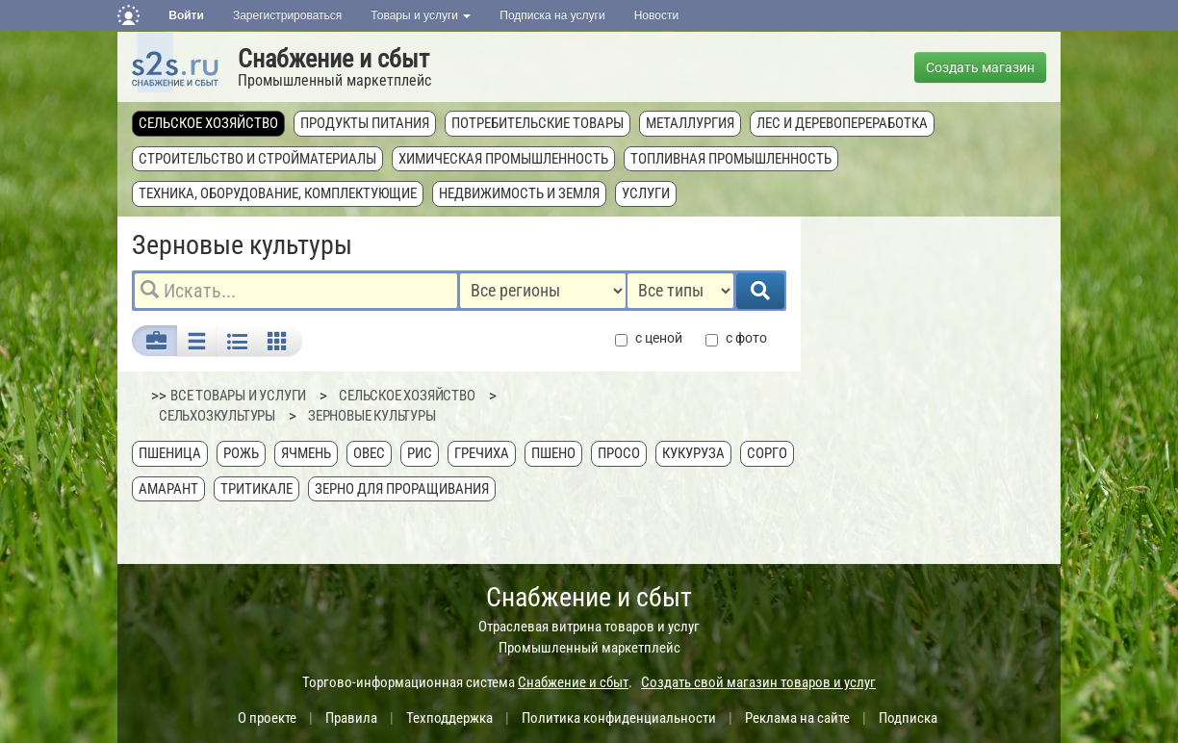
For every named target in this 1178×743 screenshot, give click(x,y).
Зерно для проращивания (402, 489)
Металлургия (690, 123)
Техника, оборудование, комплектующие (278, 193)
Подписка (908, 718)
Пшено (553, 453)
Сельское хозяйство (208, 123)
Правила (351, 718)
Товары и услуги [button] (421, 15)
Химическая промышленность (503, 158)
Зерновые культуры (372, 415)
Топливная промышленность (731, 158)
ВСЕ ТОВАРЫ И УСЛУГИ (238, 395)
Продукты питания (364, 123)
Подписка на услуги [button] (551, 15)
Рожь (241, 453)
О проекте (267, 718)
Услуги (646, 193)
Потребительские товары (537, 123)
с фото (736, 338)
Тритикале (256, 489)
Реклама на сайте (797, 718)
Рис (419, 453)
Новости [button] (656, 15)
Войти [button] (186, 15)
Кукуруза (693, 453)
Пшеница (170, 453)
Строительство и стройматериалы (257, 158)
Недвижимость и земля (519, 193)
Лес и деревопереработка (842, 123)
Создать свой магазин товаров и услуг (758, 682)
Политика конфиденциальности (619, 718)
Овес (369, 453)
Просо (619, 453)
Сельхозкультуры (217, 415)
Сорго (767, 453)
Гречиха (481, 453)
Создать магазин (980, 67)
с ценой (648, 338)
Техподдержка (449, 718)
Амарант (168, 489)
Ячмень (306, 453)
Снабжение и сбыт (333, 58)
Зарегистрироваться (287, 15)
